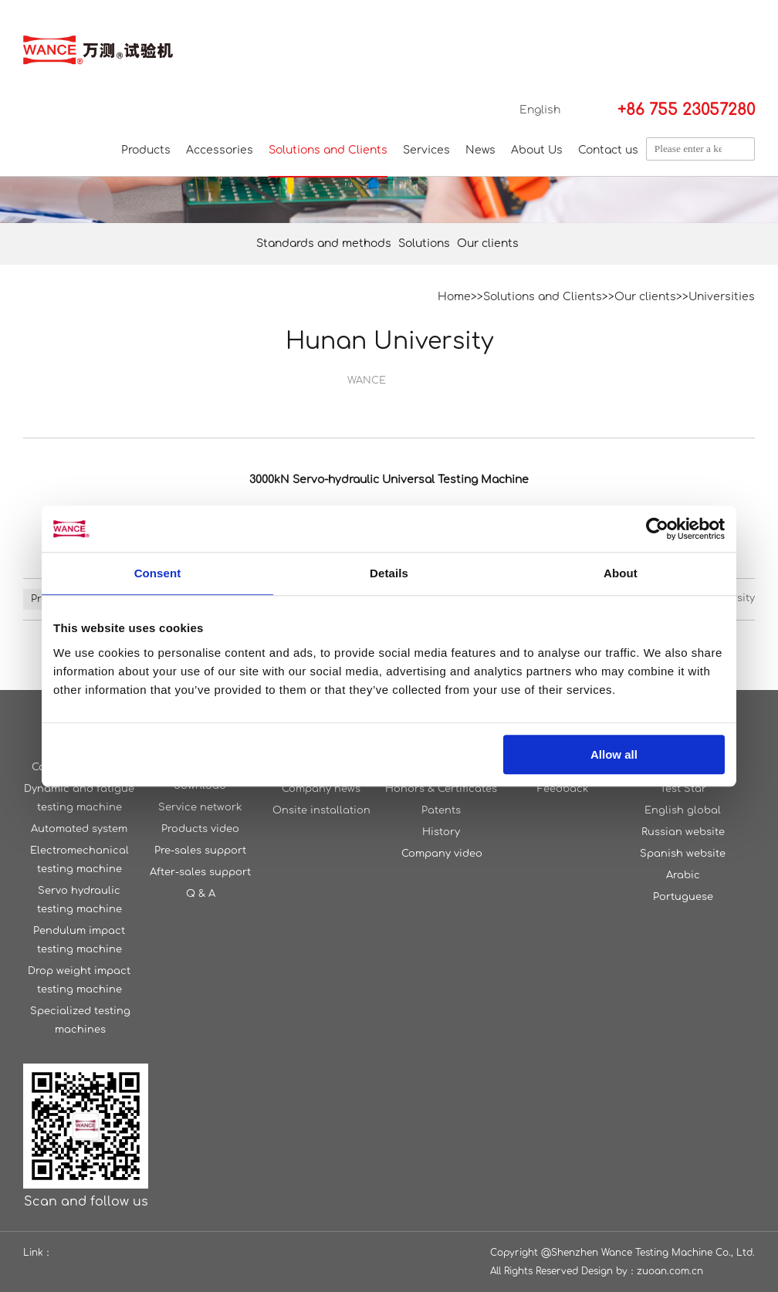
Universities (721, 297)
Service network (200, 807)
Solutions (424, 243)
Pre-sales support (200, 850)
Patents (441, 810)
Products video (200, 829)
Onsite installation (321, 810)
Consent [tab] (157, 573)
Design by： (609, 1271)
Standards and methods (323, 243)
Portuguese (683, 896)
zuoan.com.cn (670, 1271)
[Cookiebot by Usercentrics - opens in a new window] (657, 528)
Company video (441, 853)
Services (426, 150)
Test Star (683, 788)
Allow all (614, 754)
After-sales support (200, 872)
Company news (321, 788)
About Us (537, 150)
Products (146, 150)
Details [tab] (389, 573)
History (441, 832)
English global (682, 810)
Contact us (608, 150)
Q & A (200, 893)
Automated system (79, 829)
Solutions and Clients (328, 150)
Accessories (219, 150)
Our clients (488, 243)
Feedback (562, 788)
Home (454, 297)
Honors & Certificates (441, 788)
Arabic (683, 875)
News (480, 150)
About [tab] (621, 573)
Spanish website (683, 853)
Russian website (683, 832)
